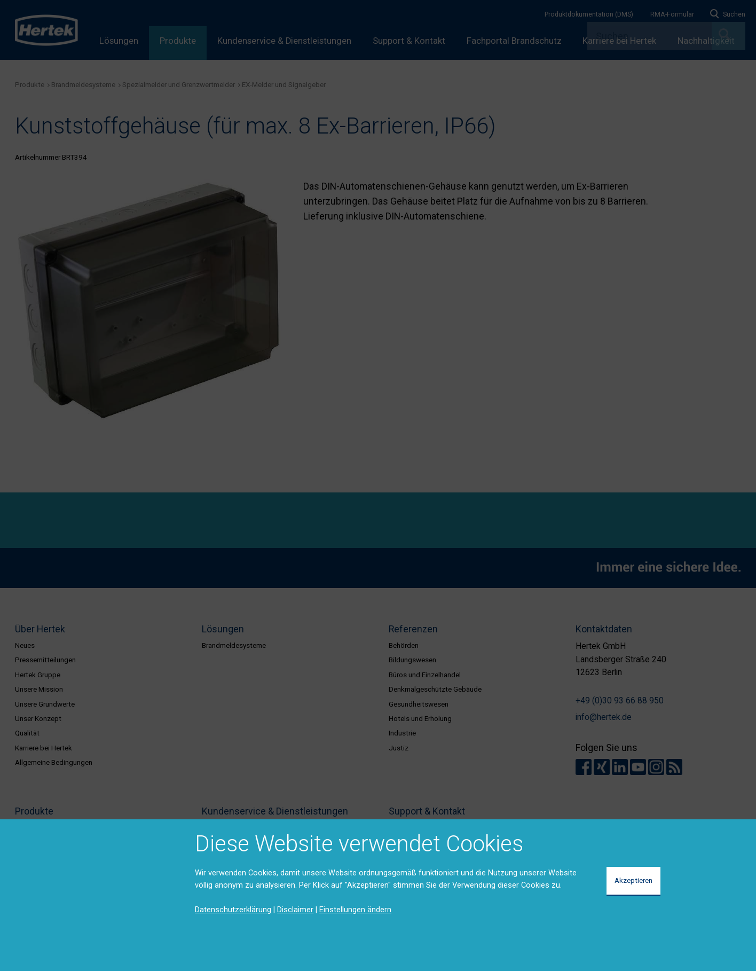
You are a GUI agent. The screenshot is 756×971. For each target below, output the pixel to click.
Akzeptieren (633, 880)
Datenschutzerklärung (233, 909)
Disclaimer (295, 909)
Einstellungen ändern (355, 909)
